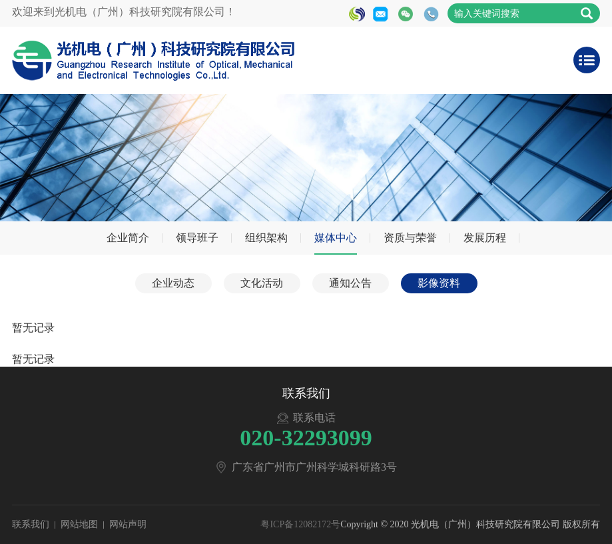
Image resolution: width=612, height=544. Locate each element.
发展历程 (484, 237)
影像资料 (439, 283)
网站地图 (79, 524)
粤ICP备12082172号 (300, 524)
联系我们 (30, 524)
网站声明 (128, 524)
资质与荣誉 (410, 237)
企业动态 (173, 283)
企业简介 (128, 237)
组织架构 (266, 237)
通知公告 (350, 283)
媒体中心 (335, 237)
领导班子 (197, 237)
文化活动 (261, 283)
